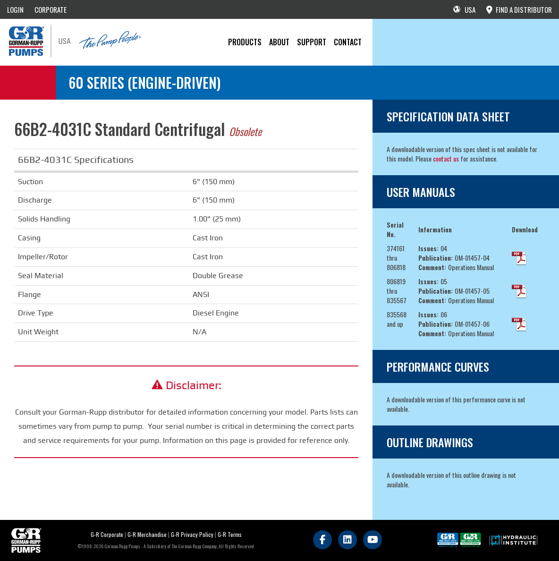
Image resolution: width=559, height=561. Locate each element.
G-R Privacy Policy (192, 534)
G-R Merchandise (147, 534)
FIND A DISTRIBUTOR (519, 9)
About (279, 42)
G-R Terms (230, 534)
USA (464, 9)
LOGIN (15, 9)
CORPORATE (50, 9)
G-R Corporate (107, 534)
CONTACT (348, 42)
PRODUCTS (245, 42)
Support (311, 42)
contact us (446, 158)
